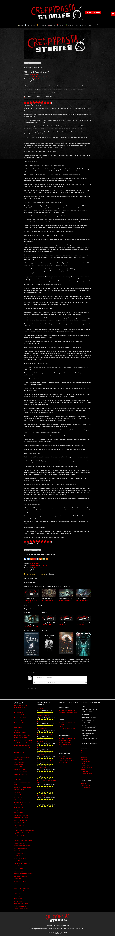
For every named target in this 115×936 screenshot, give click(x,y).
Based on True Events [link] (20, 725)
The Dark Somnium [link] (64, 742)
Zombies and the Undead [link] (21, 908)
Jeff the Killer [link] (86, 723)
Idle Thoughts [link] (40, 708)
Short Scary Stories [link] (86, 773)
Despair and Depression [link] (20, 769)
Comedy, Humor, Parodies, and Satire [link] (24, 743)
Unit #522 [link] (61, 746)
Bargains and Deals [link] (19, 722)
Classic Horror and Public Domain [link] (23, 740)
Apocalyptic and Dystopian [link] (21, 717)
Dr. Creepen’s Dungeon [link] (65, 740)
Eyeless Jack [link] (86, 714)
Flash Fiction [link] (17, 792)
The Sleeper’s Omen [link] (31, 626)
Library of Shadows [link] (86, 767)
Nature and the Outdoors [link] (20, 848)
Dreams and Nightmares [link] (20, 774)
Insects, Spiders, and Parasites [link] (22, 815)
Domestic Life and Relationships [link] (22, 772)
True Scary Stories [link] (19, 896)
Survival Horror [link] (18, 878)
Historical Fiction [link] (18, 807)
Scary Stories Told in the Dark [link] (67, 728)
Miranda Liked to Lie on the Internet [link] (47, 789)
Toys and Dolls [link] (18, 893)
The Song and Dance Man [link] (90, 738)
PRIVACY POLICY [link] (62, 932)
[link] (113, 14)
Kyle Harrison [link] (34, 74)
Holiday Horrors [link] (18, 810)
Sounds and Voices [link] (19, 871)
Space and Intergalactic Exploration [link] (23, 873)
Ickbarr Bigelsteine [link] (88, 720)
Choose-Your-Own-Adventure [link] (22, 735)
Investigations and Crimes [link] (21, 817)
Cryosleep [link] (84, 757)
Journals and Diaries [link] (19, 825)
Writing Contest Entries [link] (20, 906)
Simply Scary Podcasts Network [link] (68, 712)
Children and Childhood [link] (20, 732)
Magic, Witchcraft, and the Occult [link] (23, 833)
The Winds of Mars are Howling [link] (30, 601)
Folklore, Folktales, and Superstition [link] (23, 795)
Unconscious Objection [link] (43, 715)
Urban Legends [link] (18, 901)
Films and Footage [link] (19, 789)
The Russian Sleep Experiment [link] (88, 734)
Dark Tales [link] (84, 759)
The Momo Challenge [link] (89, 730)
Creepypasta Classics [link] (19, 752)
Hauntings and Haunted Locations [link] (23, 802)
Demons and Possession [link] (20, 767)
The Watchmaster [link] (42, 728)
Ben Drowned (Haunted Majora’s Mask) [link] (89, 710)
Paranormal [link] (84, 771)
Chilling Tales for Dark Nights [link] (67, 710)
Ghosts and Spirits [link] (18, 797)
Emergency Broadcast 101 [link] (44, 761)
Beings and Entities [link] (19, 727)
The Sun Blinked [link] (41, 795)
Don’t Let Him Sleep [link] (42, 767)
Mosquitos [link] (62, 624)
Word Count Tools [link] (64, 762)
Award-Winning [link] (18, 720)
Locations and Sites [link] (19, 828)
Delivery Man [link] (40, 754)
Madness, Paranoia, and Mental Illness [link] (24, 830)
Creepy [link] (83, 753)
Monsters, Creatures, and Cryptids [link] (23, 840)
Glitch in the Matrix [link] (86, 761)
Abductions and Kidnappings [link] (21, 705)
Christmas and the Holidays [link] (21, 737)
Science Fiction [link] (18, 866)
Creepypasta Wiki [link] (86, 785)
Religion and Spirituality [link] (20, 858)
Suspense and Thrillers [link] (20, 881)
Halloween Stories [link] (19, 800)
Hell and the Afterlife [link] (19, 805)
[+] (57, 682)
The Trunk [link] (40, 748)
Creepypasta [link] (84, 755)
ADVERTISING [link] (52, 932)
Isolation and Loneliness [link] (20, 820)
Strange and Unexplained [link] (32, 63)
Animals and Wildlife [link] (19, 715)
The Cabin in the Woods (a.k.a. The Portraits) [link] (89, 727)
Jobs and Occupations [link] (20, 822)
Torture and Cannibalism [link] (20, 891)
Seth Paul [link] (44, 77)
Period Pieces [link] (17, 850)
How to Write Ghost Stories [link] (66, 760)
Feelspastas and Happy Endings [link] (22, 787)
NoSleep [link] (83, 769)
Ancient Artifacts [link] (18, 712)
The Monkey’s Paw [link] (42, 721)
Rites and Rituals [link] (18, 861)
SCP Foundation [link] (85, 787)
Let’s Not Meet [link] (85, 765)
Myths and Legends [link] (19, 843)
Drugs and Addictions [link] (19, 777)
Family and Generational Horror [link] (22, 782)
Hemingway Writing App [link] (65, 758)
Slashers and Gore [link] (19, 868)
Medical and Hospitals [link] (20, 835)
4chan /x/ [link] (83, 783)
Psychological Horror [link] (19, 853)
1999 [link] (83, 706)
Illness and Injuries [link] (18, 812)
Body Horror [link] (17, 730)
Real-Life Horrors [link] (18, 856)
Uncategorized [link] (18, 898)
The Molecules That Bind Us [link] (44, 735)
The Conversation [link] (42, 741)
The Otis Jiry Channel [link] (65, 744)
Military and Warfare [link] (19, 838)
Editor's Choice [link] (18, 779)
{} (54, 682)
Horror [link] (83, 763)
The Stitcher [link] (80, 624)
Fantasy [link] (16, 784)
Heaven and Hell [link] (47, 624)
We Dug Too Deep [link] (82, 600)
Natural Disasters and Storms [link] (22, 845)
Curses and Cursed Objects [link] (21, 755)
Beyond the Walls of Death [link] (66, 601)
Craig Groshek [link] (34, 77)
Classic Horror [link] (85, 751)
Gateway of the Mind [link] (89, 717)
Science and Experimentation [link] (22, 863)
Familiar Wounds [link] (47, 600)
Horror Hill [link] (62, 726)
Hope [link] (38, 774)
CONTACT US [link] (57, 934)
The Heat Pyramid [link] (42, 802)
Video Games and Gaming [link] (21, 903)
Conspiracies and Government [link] (22, 745)
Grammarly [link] (62, 756)
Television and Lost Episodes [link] (21, 888)
